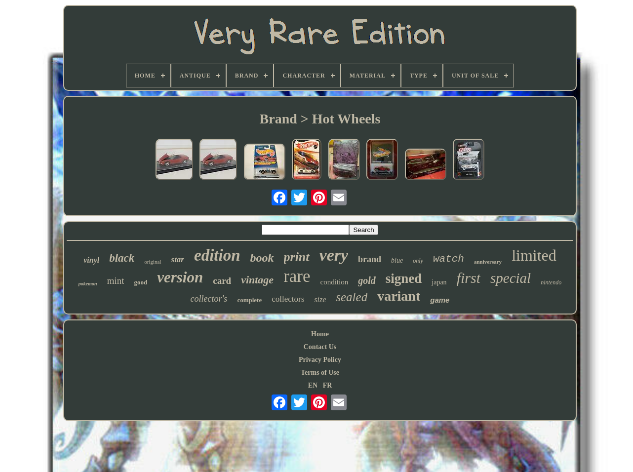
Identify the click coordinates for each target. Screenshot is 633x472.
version (180, 277)
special (510, 278)
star (177, 259)
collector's (209, 299)
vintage (257, 280)
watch (448, 259)
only (418, 260)
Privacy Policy (320, 359)
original (152, 262)
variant (398, 296)
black (121, 258)
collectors (288, 299)
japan (439, 282)
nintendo (551, 282)
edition (217, 255)
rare (296, 276)
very (334, 255)
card (222, 280)
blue (397, 260)
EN (312, 385)
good (140, 282)
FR (327, 385)
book (262, 257)
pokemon (88, 283)
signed (404, 278)
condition (334, 282)
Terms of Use (320, 372)
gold (367, 280)
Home (320, 334)
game (439, 300)
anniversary (488, 262)
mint (115, 280)
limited (534, 255)
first (468, 278)
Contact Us (320, 347)
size (320, 299)
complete (249, 300)
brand (369, 259)
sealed (351, 297)
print (297, 257)
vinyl (91, 260)
